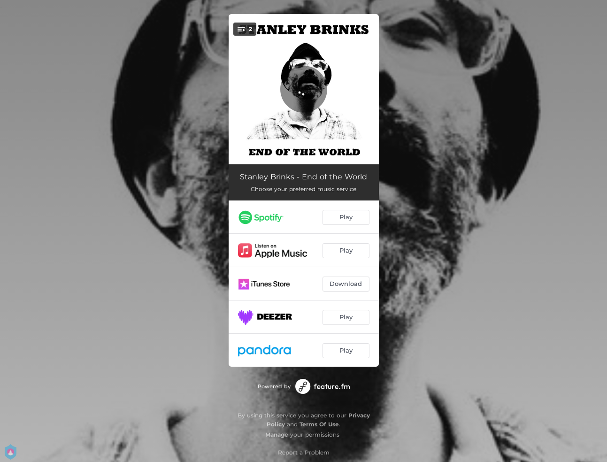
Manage (276, 434)
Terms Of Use (319, 424)
